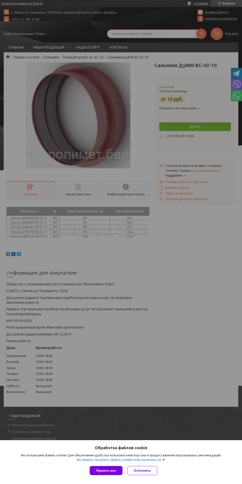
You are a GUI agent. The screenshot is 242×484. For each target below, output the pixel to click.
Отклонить (142, 470)
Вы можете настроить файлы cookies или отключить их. (119, 460)
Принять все (106, 470)
